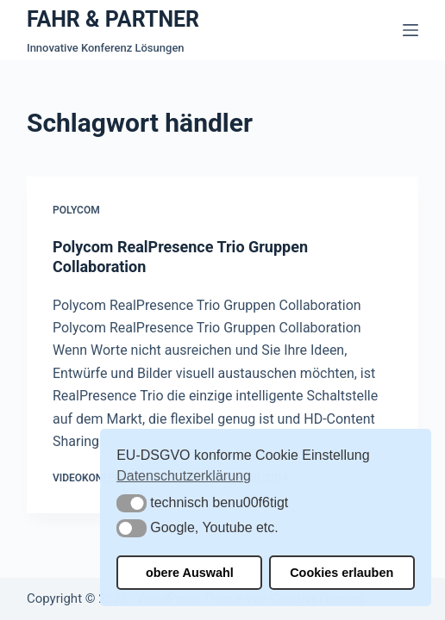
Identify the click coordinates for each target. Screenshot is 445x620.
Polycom (76, 210)
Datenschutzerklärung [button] (183, 475)
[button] (131, 503)
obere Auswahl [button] (190, 573)
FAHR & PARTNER (113, 19)
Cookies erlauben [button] (341, 573)
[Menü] (410, 30)
